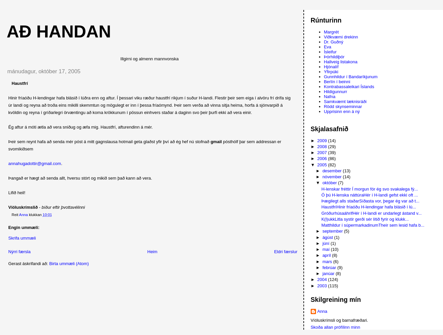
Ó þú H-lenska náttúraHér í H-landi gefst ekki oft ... (369, 195)
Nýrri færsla (19, 251)
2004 (322, 279)
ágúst (328, 237)
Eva (327, 46)
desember (332, 170)
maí (326, 249)
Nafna (330, 96)
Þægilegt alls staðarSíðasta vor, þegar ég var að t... (370, 200)
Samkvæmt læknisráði (345, 101)
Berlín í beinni (337, 81)
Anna (322, 311)
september (333, 231)
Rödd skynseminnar (343, 106)
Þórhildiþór (334, 56)
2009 (322, 140)
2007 (322, 152)
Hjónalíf (331, 66)
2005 (322, 164)
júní (326, 243)
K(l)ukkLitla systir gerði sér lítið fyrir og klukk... (365, 219)
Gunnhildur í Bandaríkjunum (351, 76)
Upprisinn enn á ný (342, 111)
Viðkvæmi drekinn (341, 36)
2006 (322, 158)
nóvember (332, 176)
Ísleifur (330, 51)
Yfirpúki (331, 71)
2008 (322, 146)
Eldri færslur (285, 251)
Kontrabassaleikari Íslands (349, 86)
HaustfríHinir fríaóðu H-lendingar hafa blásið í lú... (368, 206)
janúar (329, 273)
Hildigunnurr (335, 91)
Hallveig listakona (340, 61)
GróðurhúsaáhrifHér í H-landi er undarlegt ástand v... (371, 213)
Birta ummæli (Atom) (69, 263)
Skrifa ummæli (22, 238)
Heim (152, 251)
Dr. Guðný (334, 41)
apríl (327, 255)
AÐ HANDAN (59, 31)
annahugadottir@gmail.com (34, 163)
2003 (322, 285)
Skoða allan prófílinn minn (335, 327)
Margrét (331, 31)
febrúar (329, 267)
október (330, 182)
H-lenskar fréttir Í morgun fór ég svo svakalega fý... (369, 189)
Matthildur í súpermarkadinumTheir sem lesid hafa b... (372, 225)
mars (327, 261)
